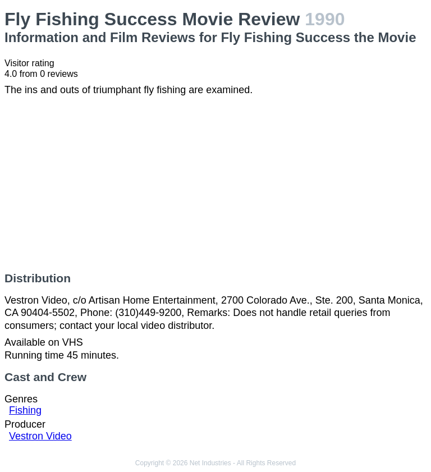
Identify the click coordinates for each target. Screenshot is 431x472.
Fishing (25, 410)
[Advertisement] (215, 184)
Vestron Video (40, 436)
